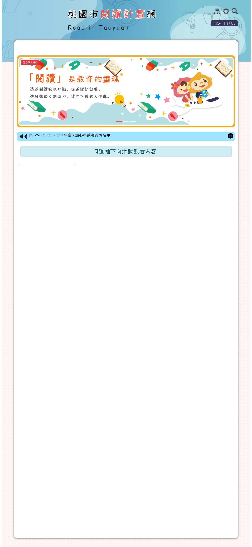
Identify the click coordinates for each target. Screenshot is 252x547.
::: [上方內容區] (17, 2)
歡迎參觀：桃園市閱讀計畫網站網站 (39, 21)
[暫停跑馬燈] (230, 136)
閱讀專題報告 (216, 47)
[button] (23, 48)
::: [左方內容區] (18, 164)
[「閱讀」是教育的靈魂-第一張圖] (126, 91)
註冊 (230, 23)
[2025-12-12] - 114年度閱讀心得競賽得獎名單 (69, 136)
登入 (218, 23)
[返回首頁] (30, 47)
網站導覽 (217, 11)
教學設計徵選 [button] (188, 48)
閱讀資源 (61, 47)
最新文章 (42, 47)
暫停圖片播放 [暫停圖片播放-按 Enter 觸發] (30, 62)
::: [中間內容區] (74, 164)
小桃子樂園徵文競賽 (91, 48)
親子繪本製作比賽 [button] (129, 48)
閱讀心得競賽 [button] (161, 48)
